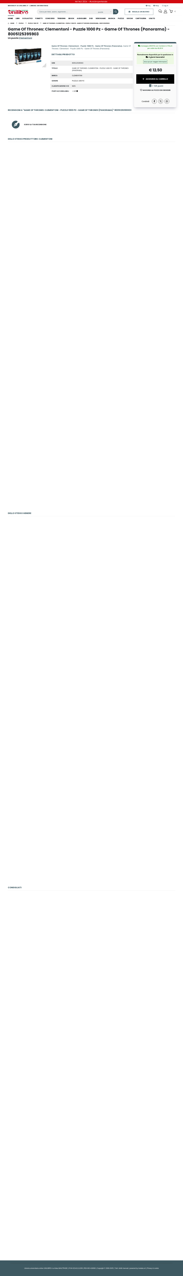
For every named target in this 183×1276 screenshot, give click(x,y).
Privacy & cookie (153, 1268)
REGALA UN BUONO (137, 11)
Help (156, 6)
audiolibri (81, 18)
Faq (148, 6)
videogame (101, 18)
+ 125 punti (156, 85)
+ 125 (75, 91)
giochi (130, 18)
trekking (61, 18)
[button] (172, 11)
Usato (152, 18)
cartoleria (140, 18)
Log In (165, 6)
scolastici (27, 18)
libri (18, 18)
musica (111, 18)
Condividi (145, 101)
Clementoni (77, 75)
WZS (73, 86)
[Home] (11, 23)
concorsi (49, 18)
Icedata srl (142, 1268)
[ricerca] (66, 11)
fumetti (39, 18)
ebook (71, 18)
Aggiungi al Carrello (155, 79)
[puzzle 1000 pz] (33, 23)
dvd (91, 18)
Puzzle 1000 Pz (78, 81)
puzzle (121, 18)
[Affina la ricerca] (103, 12)
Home (10, 18)
